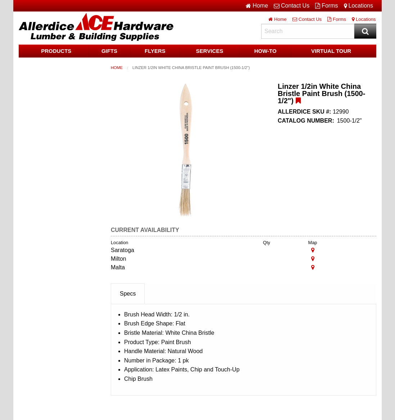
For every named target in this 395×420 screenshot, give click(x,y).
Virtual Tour (331, 51)
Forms (326, 6)
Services (209, 51)
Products (56, 51)
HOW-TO (265, 51)
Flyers (155, 51)
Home (117, 67)
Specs (128, 294)
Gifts (109, 51)
